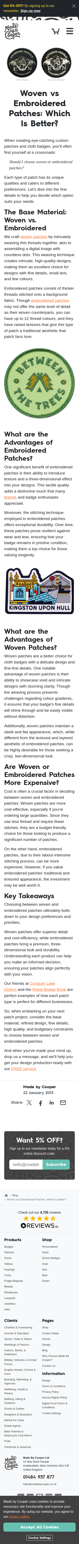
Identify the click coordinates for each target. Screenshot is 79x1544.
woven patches (33, 237)
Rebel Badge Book (49, 989)
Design (46, 1344)
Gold (45, 1263)
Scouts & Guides (14, 1408)
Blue (45, 1275)
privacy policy (19, 1516)
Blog (15, 1195)
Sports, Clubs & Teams (18, 1339)
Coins (7, 1275)
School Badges (51, 1258)
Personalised (50, 1246)
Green (46, 1280)
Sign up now (30, 11)
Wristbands (11, 1292)
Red (44, 1269)
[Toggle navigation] (70, 31)
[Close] (74, 6)
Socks (8, 1258)
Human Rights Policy (54, 1397)
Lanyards (9, 1298)
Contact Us (48, 1365)
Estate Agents (12, 1425)
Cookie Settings (51, 1413)
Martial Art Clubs (14, 1420)
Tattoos (8, 1263)
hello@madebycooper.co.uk (39, 1484)
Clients (46, 1339)
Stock (45, 1252)
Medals (8, 1286)
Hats (7, 1309)
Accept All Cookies (39, 1527)
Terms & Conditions (54, 1386)
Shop (45, 1327)
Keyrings (9, 1269)
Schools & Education (16, 1333)
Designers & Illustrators (18, 1414)
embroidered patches (50, 300)
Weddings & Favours (16, 1344)
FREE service (23, 1069)
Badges (8, 1246)
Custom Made (50, 1333)
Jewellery (9, 1303)
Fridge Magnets (13, 1280)
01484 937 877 (38, 1477)
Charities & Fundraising (18, 1327)
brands (10, 497)
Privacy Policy (50, 1391)
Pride (7, 1441)
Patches (9, 1252)
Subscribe (56, 1164)
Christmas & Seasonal (17, 1447)
